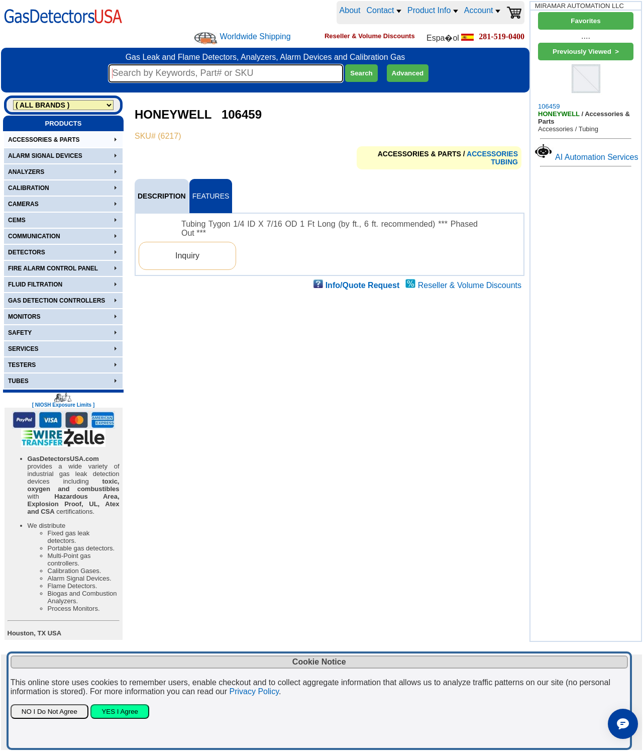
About (350, 10)
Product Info (432, 10)
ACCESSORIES (492, 154)
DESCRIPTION (162, 196)
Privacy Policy (254, 691)
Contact (383, 10)
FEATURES (211, 196)
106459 (585, 86)
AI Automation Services (596, 157)
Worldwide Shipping (255, 36)
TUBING (504, 162)
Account (482, 10)
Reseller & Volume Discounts (469, 285)
